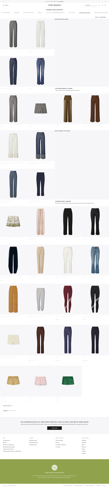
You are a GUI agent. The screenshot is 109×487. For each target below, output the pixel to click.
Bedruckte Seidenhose (32, 237)
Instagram (84, 439)
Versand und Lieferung (8, 448)
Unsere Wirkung (59, 439)
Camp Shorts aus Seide (5, 237)
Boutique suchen (33, 439)
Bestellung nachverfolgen (9, 446)
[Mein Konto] (99, 5)
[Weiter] (105, 1)
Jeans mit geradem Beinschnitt (7, 200)
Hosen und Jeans (84, 12)
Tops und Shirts (28, 12)
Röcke (40, 12)
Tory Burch (54, 5)
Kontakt (5, 441)
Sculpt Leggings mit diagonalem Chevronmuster (65, 315)
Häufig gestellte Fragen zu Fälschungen (12, 450)
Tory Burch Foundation (61, 444)
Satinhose (58, 125)
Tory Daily (58, 446)
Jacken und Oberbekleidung (55, 12)
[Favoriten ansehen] (102, 5)
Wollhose (3, 125)
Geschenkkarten (33, 444)
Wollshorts (30, 125)
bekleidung (5, 409)
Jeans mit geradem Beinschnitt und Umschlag (92, 125)
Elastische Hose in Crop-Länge (34, 200)
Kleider (16, 12)
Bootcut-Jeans (31, 88)
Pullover (72, 12)
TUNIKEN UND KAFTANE (101, 12)
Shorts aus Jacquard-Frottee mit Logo (9, 356)
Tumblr (83, 448)
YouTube (84, 450)
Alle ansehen (5, 12)
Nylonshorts (3, 397)
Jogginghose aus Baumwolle (7, 276)
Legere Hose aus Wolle (33, 276)
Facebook (84, 441)
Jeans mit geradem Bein (6, 88)
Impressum (98, 484)
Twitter (83, 444)
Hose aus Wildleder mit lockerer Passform (9, 315)
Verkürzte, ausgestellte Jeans (89, 237)
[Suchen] (91, 5)
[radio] (1, 279)
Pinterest (84, 446)
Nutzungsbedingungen (78, 484)
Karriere (57, 441)
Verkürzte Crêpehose (60, 237)
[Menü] (6, 5)
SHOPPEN (61, 1)
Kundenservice (6, 439)
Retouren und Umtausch (8, 444)
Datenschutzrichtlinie (68, 484)
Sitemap (104, 484)
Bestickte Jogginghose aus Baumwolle (36, 315)
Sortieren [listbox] (103, 17)
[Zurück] (3, 1)
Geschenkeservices (33, 441)
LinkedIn (84, 452)
